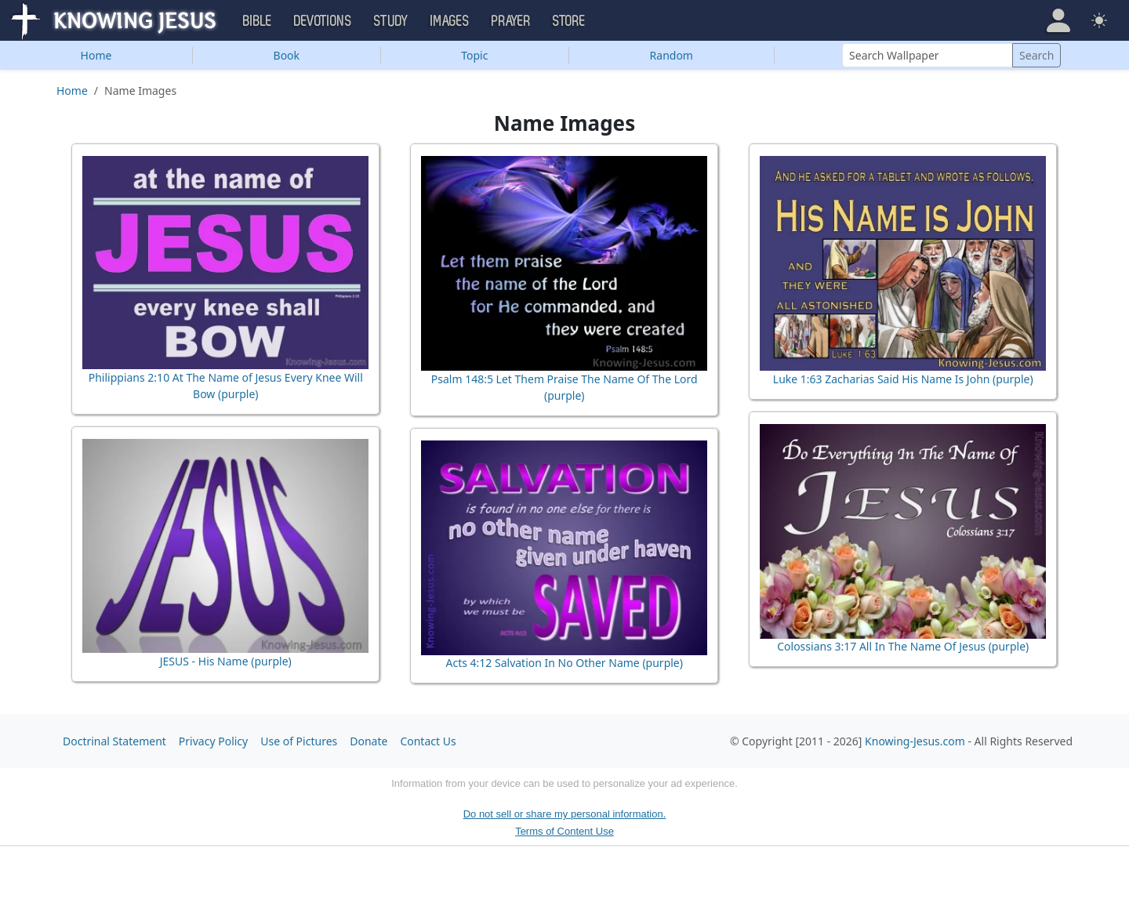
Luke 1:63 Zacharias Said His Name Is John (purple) (903, 379)
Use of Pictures (298, 741)
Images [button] (450, 21)
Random (671, 55)
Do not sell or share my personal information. (564, 814)
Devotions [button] (323, 21)
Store (569, 21)
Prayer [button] (511, 21)
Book (287, 55)
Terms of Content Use (564, 831)
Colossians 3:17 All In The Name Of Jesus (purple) (903, 646)
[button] (1058, 20)
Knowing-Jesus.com (915, 741)
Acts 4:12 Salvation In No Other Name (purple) (564, 662)
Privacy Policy (213, 741)
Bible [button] (257, 21)
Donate (368, 741)
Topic (474, 55)
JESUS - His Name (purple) (226, 661)
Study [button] (391, 21)
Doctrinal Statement (114, 741)
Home (96, 55)
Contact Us (428, 741)
